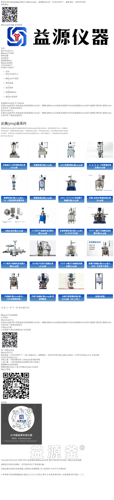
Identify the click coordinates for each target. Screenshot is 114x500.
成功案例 (4, 58)
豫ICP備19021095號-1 (58, 460)
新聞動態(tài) (6, 61)
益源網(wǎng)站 (7, 103)
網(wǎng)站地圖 (74, 460)
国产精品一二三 (77, 475)
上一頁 (9, 308)
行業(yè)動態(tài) (16, 330)
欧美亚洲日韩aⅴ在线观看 (59, 475)
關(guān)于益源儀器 (9, 315)
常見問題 (27, 330)
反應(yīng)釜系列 (8, 322)
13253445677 (58, 2)
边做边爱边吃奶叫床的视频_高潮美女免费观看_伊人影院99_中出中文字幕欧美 (33, 469)
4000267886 (80, 2)
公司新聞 (4, 330)
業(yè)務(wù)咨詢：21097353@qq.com (75, 355)
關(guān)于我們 (7, 53)
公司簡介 (4, 317)
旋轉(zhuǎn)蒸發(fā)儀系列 (57, 322)
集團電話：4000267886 (48, 355)
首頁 (3, 48)
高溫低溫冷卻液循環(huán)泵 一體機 (31, 322)
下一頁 (15, 308)
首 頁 (3, 308)
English (4, 67)
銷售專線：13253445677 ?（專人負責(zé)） (19, 355)
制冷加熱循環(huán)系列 (79, 322)
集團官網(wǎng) (7, 367)
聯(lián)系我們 (7, 63)
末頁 (20, 308)
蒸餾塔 (93, 322)
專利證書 (4, 56)
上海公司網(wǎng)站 (23, 367)
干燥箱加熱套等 (15, 325)
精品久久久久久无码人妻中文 (36, 475)
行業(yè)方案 (6, 327)
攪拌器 (99, 322)
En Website (19, 103)
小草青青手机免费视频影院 (12, 475)
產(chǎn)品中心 (7, 51)
